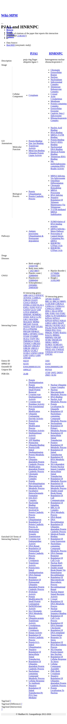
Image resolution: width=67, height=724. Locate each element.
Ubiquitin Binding (36, 445)
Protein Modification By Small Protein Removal (36, 388)
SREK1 (48, 342)
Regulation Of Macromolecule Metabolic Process (58, 485)
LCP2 (38, 317)
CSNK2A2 (50, 308)
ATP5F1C (39, 295)
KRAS (63, 320)
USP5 (25, 355)
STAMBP (34, 336)
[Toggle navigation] (2, 23)
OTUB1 (39, 326)
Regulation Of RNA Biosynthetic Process (58, 644)
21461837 (21, 36)
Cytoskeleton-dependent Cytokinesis (35, 627)
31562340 (55, 280)
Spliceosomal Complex (56, 83)
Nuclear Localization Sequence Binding (58, 611)
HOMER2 (36, 314)
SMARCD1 (57, 340)
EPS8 (60, 311)
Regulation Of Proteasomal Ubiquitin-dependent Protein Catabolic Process (36, 584)
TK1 (37, 338)
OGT (63, 325)
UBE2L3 (34, 348)
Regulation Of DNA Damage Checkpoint (57, 625)
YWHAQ (49, 352)
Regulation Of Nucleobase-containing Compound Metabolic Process (58, 416)
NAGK (35, 324)
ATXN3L (27, 298)
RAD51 (63, 332)
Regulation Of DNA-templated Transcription (57, 632)
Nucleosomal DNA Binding (57, 148)
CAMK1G (36, 298)
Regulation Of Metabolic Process (58, 480)
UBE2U (26, 351)
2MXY (60, 372)
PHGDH (27, 331)
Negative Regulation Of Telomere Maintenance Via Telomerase (58, 202)
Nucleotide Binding (33, 504)
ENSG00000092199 (54, 367)
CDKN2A (59, 304)
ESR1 (52, 313)
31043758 (33, 266)
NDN (33, 326)
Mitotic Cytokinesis (34, 559)
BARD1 (56, 299)
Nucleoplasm (56, 79)
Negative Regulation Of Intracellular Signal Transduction (35, 654)
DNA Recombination (57, 520)
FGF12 (39, 307)
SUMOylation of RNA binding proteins (58, 223)
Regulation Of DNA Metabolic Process (57, 603)
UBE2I (55, 347)
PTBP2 (56, 332)
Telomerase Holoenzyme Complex (56, 89)
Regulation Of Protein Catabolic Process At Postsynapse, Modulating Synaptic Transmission (36, 529)
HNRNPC (56, 53)
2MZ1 (48, 375)
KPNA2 (48, 318)
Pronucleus (33, 442)
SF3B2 (48, 340)
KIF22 (33, 317)
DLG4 (54, 311)
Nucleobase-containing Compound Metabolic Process (37, 674)
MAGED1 (27, 322)
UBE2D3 (27, 346)
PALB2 (48, 328)
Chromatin (55, 70)
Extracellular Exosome (56, 109)
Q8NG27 (27, 369)
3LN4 (53, 375)
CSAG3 (26, 302)
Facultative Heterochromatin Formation (36, 493)
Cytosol (54, 94)
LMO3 (55, 323)
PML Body (55, 671)
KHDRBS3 (61, 316)
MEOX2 (49, 325)
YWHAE (60, 349)
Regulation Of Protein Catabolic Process (36, 637)
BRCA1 (48, 301)
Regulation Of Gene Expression (58, 540)
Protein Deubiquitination (36, 381)
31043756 (55, 275)
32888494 (33, 275)
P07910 (48, 369)
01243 (48, 364)
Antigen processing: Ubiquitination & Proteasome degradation (36, 236)
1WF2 (53, 372)
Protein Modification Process (34, 425)
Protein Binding (35, 141)
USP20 (34, 353)
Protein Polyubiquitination (37, 482)
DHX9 (58, 308)
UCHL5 (26, 353)
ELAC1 (40, 305)
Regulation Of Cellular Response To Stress (58, 659)
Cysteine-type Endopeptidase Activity (35, 541)
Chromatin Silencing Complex (33, 476)
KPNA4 (48, 320)
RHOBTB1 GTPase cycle (56, 249)
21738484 (55, 273)
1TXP (47, 372)
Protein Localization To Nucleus (57, 690)
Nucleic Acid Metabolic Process (58, 400)
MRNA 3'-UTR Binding (57, 136)
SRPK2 (55, 342)
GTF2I (26, 312)
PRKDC (48, 332)
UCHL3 (34, 351)
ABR (25, 295)
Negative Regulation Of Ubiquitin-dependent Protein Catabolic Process (58, 681)
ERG (47, 313)
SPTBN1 (34, 334)
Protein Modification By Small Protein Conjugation (36, 600)
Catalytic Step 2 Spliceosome (57, 114)
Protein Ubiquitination (35, 192)
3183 (47, 361)
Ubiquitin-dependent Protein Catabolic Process (36, 461)
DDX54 (34, 302)
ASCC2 (31, 295)
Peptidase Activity (36, 430)
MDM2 (36, 322)
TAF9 (32, 338)
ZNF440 (27, 358)
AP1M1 (48, 299)
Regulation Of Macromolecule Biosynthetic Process (57, 581)
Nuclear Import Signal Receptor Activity (57, 594)
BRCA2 (56, 301)
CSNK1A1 (50, 306)
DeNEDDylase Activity (35, 607)
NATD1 (26, 326)
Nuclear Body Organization (57, 564)
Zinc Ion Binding (36, 143)
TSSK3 (37, 341)
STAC (41, 334)
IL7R (53, 316)
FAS (57, 313)
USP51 (32, 355)
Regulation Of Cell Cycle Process (57, 618)
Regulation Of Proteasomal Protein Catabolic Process (36, 552)
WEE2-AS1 (50, 349)
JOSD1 (26, 317)
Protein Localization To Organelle (57, 406)
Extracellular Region (56, 73)
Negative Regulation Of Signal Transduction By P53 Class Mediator (36, 691)
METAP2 (27, 324)
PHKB (48, 330)
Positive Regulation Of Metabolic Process (58, 445)
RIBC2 (26, 334)
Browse (9, 30)
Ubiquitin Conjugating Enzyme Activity (36, 416)
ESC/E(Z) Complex (33, 499)
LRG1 (26, 319)
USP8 (38, 355)
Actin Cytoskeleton (56, 97)
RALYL (48, 335)
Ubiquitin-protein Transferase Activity (36, 620)
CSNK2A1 (60, 306)
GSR (39, 310)
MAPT (61, 323)
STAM (26, 336)
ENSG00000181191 (32, 367)
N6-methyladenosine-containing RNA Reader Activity (58, 165)
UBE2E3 (36, 346)
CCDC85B (50, 304)
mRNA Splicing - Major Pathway (58, 230)
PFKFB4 (33, 329)
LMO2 (48, 323)
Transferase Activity (34, 147)
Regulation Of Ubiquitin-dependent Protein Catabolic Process (36, 665)
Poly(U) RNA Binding (57, 143)
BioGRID (10, 45)
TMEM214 (28, 341)
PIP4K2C (35, 331)
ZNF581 (48, 354)
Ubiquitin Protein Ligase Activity (36, 154)
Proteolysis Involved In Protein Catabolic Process (36, 511)
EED (34, 305)
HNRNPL (27, 314)
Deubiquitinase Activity (35, 434)
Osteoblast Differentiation (57, 181)
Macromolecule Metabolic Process (37, 487)
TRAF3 (48, 347)
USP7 (61, 347)
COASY (34, 300)
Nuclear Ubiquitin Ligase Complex (58, 386)
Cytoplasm (33, 95)
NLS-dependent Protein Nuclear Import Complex (58, 466)
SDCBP (57, 337)
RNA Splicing (57, 195)
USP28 (40, 353)
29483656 (33, 287)
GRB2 (48, 316)
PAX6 (54, 328)
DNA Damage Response (35, 576)
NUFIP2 (56, 325)
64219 (26, 361)
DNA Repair (34, 546)
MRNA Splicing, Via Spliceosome (58, 177)
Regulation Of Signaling (57, 504)
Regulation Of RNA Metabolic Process (57, 459)
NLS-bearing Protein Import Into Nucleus (57, 651)
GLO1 (33, 310)
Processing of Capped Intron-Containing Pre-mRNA (57, 237)
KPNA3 (56, 318)
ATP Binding (34, 440)
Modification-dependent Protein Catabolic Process (36, 469)
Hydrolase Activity (33, 593)
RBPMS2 (49, 337)
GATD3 (26, 310)
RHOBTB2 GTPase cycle (56, 244)
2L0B (25, 374)
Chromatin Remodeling (56, 186)
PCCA (26, 329)
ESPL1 (26, 307)
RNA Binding (56, 132)
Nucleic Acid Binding (56, 129)
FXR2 (62, 313)
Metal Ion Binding (37, 150)
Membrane (55, 101)
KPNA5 (56, 320)
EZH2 (32, 307)
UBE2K (26, 348)
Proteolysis (33, 421)
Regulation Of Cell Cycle (57, 559)
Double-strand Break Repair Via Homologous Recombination (58, 571)
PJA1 (34, 53)
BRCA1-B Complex (55, 508)
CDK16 (26, 300)
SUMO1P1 (58, 344)
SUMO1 (48, 344)
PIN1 (54, 330)
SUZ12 (26, 338)
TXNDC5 (27, 343)
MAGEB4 (33, 319)
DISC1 (48, 311)
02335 (26, 364)
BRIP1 (63, 301)
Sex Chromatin (35, 611)
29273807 (34, 271)
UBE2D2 (36, 343)
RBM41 (56, 335)
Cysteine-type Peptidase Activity (36, 403)
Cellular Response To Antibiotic (36, 682)
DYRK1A (27, 305)
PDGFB (61, 328)
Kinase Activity (35, 633)
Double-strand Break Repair (57, 492)
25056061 (33, 285)
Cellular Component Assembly (56, 666)
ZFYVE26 (58, 352)
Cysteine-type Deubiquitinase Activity (35, 396)
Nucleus (54, 77)
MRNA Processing (55, 191)
